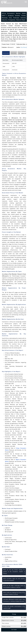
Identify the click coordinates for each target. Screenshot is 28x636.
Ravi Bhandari (24, 47)
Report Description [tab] (6, 53)
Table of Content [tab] (13, 53)
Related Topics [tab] (20, 53)
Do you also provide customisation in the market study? (14, 607)
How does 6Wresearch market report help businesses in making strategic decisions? (14, 600)
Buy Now (14, 629)
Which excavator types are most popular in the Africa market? (14, 579)
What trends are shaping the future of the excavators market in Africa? (14, 593)
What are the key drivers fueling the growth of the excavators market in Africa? (14, 571)
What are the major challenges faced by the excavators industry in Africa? (14, 586)
